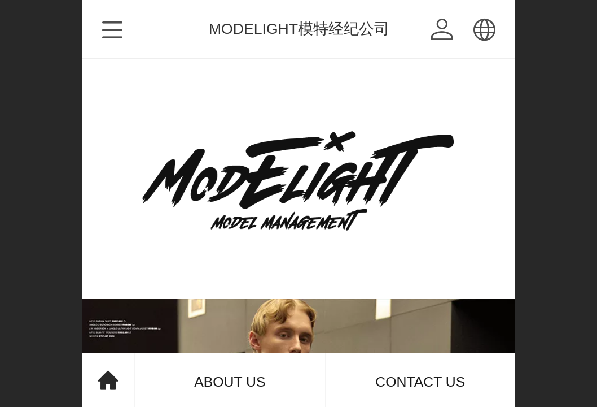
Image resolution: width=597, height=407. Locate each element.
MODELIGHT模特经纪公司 (299, 28)
